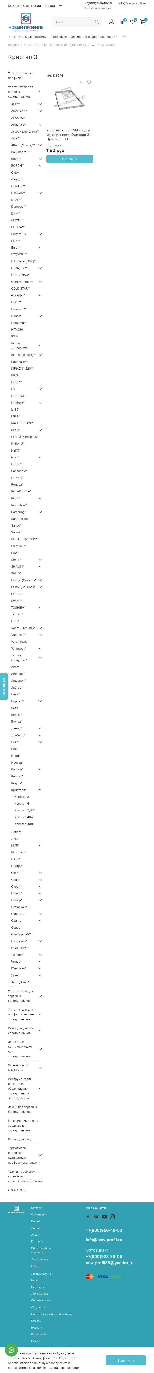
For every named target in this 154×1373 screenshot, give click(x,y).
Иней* (15, 756)
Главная (13, 45)
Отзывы (36, 1321)
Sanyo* (16, 525)
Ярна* (15, 975)
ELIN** (15, 241)
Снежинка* (19, 948)
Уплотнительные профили (27, 37)
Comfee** (18, 186)
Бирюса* (17, 701)
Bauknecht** (20, 152)
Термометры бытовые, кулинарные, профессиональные (22, 1155)
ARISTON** (18, 125)
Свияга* (17, 920)
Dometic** (18, 206)
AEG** (15, 104)
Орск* (15, 880)
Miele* (15, 430)
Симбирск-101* (22, 934)
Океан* (16, 886)
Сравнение (38, 1307)
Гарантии (37, 1266)
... (93, 44)
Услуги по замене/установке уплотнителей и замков (25, 1176)
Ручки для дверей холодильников (21, 1030)
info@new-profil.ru (132, 3)
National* (17, 443)
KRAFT (16, 375)
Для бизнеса (39, 1259)
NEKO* (15, 450)
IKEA (14, 336)
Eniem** (17, 247)
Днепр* (16, 728)
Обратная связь (41, 1300)
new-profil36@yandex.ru (109, 1262)
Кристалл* (18, 790)
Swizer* (16, 601)
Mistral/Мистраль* (24, 437)
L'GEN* (15, 416)
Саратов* (17, 914)
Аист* (15, 667)
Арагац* (17, 687)
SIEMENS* (18, 546)
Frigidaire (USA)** (23, 261)
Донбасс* (18, 735)
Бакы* (15, 694)
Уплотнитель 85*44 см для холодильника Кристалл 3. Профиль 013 (68, 134)
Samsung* (18, 512)
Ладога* (17, 832)
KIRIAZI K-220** (22, 368)
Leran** (16, 382)
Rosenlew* (19, 505)
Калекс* (17, 776)
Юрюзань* (18, 968)
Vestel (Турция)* (23, 628)
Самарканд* (20, 907)
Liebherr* (17, 402)
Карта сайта (39, 1334)
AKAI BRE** (19, 111)
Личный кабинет (42, 1273)
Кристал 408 (23, 824)
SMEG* (16, 573)
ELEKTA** (17, 227)
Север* (16, 927)
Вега (14, 708)
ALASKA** (18, 118)
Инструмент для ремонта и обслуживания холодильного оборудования (20, 1088)
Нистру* (17, 866)
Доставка (37, 1228)
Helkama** (18, 323)
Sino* (15, 553)
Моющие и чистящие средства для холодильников (23, 1125)
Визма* (16, 715)
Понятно (126, 1360)
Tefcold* (17, 614)
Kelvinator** (19, 362)
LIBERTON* (19, 396)
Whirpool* (18, 648)
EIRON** (17, 220)
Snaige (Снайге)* (23, 580)
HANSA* (17, 478)
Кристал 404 (23, 817)
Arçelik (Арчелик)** (25, 131)
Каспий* (17, 769)
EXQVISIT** (19, 254)
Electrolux (18, 234)
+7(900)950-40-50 (98, 3)
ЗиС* (14, 749)
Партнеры (37, 1287)
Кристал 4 (21, 803)
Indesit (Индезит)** (19, 345)
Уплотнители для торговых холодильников (20, 996)
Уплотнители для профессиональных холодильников (22, 1014)
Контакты (37, 1241)
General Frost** (22, 282)
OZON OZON (17, 1190)
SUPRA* (17, 594)
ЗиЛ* (14, 742)
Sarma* (16, 532)
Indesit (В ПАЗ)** (23, 355)
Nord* (15, 457)
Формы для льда (20, 1139)
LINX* (15, 409)
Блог (34, 1280)
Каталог (14, 6)
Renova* (17, 484)
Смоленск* (19, 941)
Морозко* (18, 852)
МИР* (15, 845)
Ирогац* (17, 762)
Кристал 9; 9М (24, 810)
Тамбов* (17, 955)
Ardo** (15, 138)
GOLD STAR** (20, 288)
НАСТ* (15, 859)
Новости (36, 1327)
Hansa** (16, 316)
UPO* (15, 621)
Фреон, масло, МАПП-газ (18, 1067)
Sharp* (16, 560)
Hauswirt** (18, 309)
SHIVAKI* (17, 566)
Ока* (14, 873)
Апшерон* (18, 680)
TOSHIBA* (18, 607)
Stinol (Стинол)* (23, 587)
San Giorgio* (20, 519)
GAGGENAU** (20, 275)
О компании (32, 6)
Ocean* (16, 464)
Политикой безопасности (60, 1368)
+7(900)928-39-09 (104, 1256)
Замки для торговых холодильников (23, 1109)
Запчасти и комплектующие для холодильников (20, 1049)
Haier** (16, 302)
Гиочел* (16, 721)
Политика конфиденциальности (52, 1314)
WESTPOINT (20, 642)
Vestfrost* (18, 635)
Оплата (49, 6)
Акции (35, 1234)
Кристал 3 (21, 797)
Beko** (16, 159)
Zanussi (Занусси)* (19, 657)
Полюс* (16, 893)
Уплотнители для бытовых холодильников (84, 37)
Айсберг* (18, 674)
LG (13, 389)
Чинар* (16, 961)
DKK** (15, 213)
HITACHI (17, 329)
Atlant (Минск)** (23, 145)
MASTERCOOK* (22, 423)
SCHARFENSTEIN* (24, 539)
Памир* (16, 900)
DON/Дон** (19, 268)
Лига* (15, 839)
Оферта (36, 1341)
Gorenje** (18, 295)
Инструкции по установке (41, 1250)
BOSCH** (17, 165)
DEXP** (16, 200)
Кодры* (16, 783)
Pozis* (15, 498)
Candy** (17, 179)
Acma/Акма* (20, 982)
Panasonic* (19, 471)
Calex (15, 172)
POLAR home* (21, 491)
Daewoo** (18, 193)
